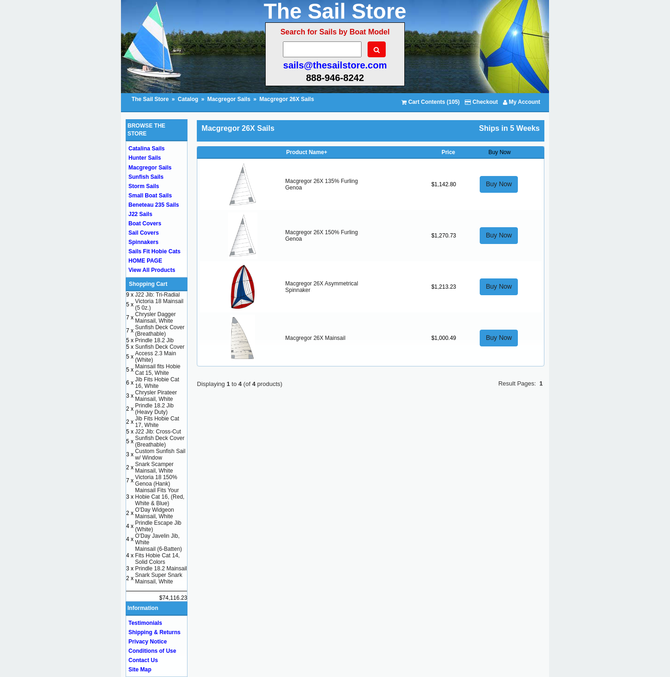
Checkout (481, 102)
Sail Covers (143, 233)
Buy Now (499, 184)
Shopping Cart (148, 284)
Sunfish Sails (145, 177)
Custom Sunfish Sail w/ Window (160, 454)
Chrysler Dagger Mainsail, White (155, 317)
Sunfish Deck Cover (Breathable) (159, 330)
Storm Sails (143, 186)
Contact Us (143, 660)
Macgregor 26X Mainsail (315, 338)
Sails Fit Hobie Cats (154, 251)
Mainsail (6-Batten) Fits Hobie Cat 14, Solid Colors (158, 555)
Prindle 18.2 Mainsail (161, 568)
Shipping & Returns (154, 632)
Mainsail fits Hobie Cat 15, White (157, 369)
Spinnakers (143, 242)
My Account (521, 102)
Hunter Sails (144, 158)
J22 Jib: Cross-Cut (158, 431)
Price (448, 152)
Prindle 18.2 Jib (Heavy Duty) (154, 408)
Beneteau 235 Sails (153, 205)
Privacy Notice (147, 641)
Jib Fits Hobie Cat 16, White (157, 382)
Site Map (139, 669)
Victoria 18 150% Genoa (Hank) (156, 480)
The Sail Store (151, 99)
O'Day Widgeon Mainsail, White (154, 513)
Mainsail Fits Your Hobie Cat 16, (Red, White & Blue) (159, 497)
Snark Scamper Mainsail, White (154, 467)
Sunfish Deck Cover (159, 347)
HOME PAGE (145, 260)
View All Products (151, 270)
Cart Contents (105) (431, 102)
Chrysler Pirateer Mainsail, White (156, 395)
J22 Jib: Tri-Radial (157, 294)
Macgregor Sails (228, 99)
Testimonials (145, 623)
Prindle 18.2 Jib (154, 340)
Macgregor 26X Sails (286, 99)
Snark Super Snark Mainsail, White (158, 578)
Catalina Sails (146, 148)
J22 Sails (140, 214)
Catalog (188, 99)
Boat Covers (144, 223)
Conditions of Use (152, 651)
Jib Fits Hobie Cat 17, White (157, 421)
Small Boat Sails (150, 195)
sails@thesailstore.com (335, 65)
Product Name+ (306, 152)
